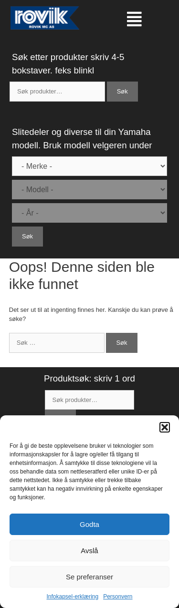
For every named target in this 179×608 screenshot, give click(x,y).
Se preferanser (89, 577)
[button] (164, 427)
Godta (89, 524)
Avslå (89, 550)
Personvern (117, 596)
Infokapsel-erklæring (72, 596)
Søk (122, 91)
